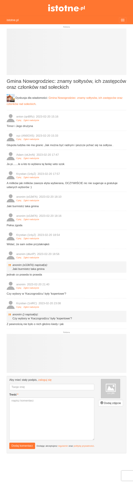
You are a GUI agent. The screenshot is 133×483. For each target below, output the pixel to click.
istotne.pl (66, 7)
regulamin (63, 445)
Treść (13, 394)
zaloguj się (45, 379)
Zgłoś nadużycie (31, 120)
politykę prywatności (84, 445)
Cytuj (18, 120)
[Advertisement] (66, 53)
